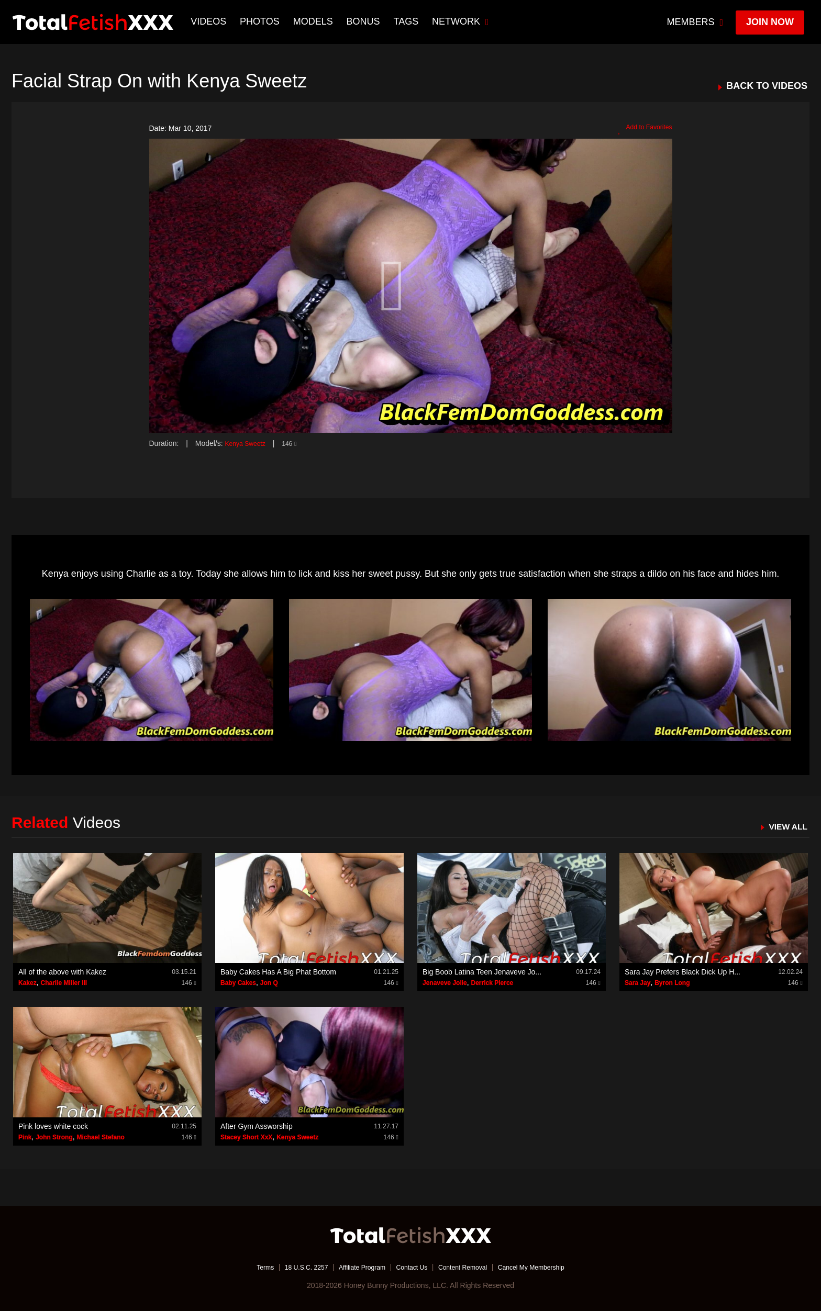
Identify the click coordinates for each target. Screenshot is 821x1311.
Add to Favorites (641, 129)
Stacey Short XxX (246, 1136)
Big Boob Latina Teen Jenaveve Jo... (482, 972)
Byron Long (672, 983)
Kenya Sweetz (248, 443)
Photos (261, 21)
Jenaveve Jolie (445, 983)
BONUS (364, 21)
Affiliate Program (355, 1266)
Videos (210, 21)
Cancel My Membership (546, 1266)
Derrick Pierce (492, 983)
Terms (246, 1266)
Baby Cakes (238, 983)
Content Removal (469, 1266)
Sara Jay (637, 983)
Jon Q (269, 983)
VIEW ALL (785, 826)
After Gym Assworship (256, 1126)
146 (296, 443)
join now (770, 22)
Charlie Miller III (63, 983)
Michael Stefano (101, 1136)
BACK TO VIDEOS (766, 86)
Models (314, 21)
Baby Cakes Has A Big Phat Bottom (278, 972)
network (462, 21)
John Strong (54, 1136)
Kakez (27, 983)
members (695, 22)
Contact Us (411, 1266)
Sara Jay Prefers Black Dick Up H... (682, 972)
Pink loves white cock (53, 1126)
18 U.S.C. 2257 (292, 1266)
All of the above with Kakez (62, 972)
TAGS (407, 21)
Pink (24, 1136)
